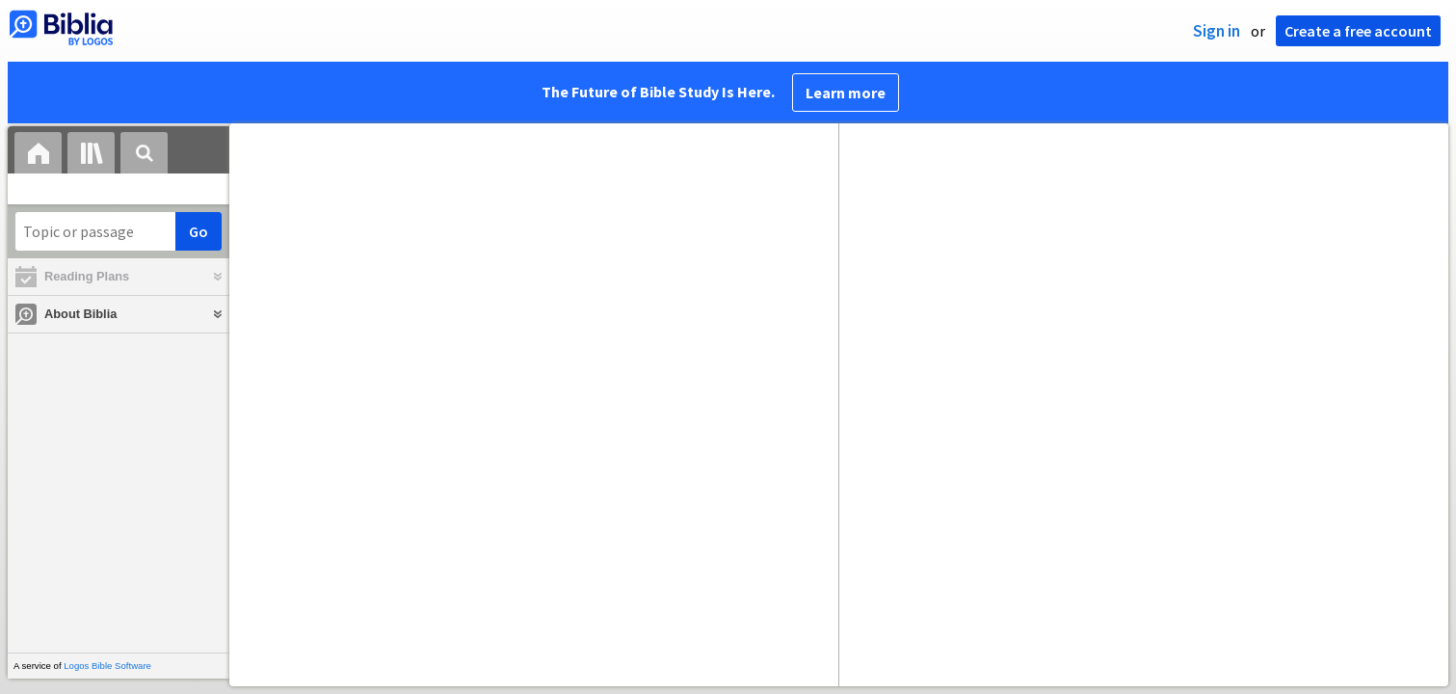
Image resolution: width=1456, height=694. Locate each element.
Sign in (1216, 30)
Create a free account (1358, 30)
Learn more (846, 92)
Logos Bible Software (107, 665)
